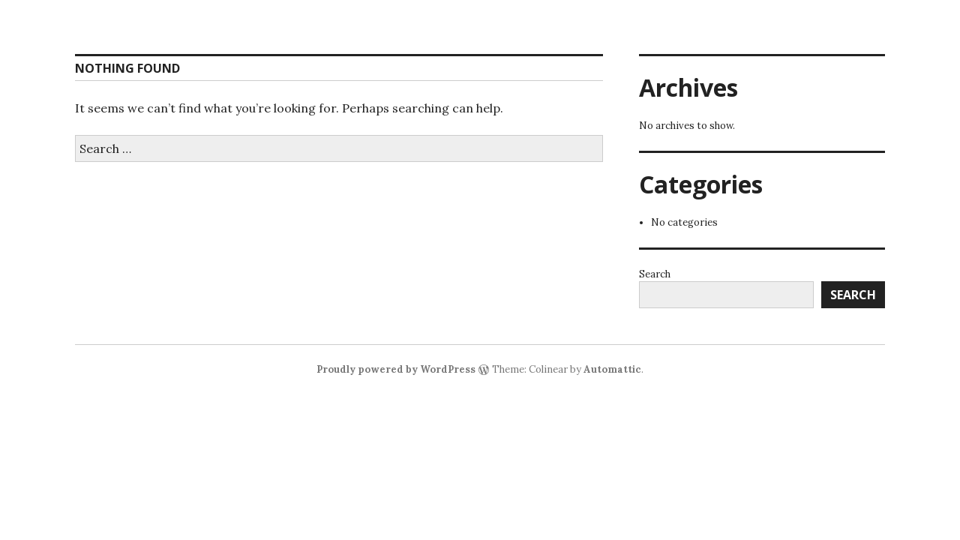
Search (654, 274)
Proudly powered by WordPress (396, 369)
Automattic (612, 369)
